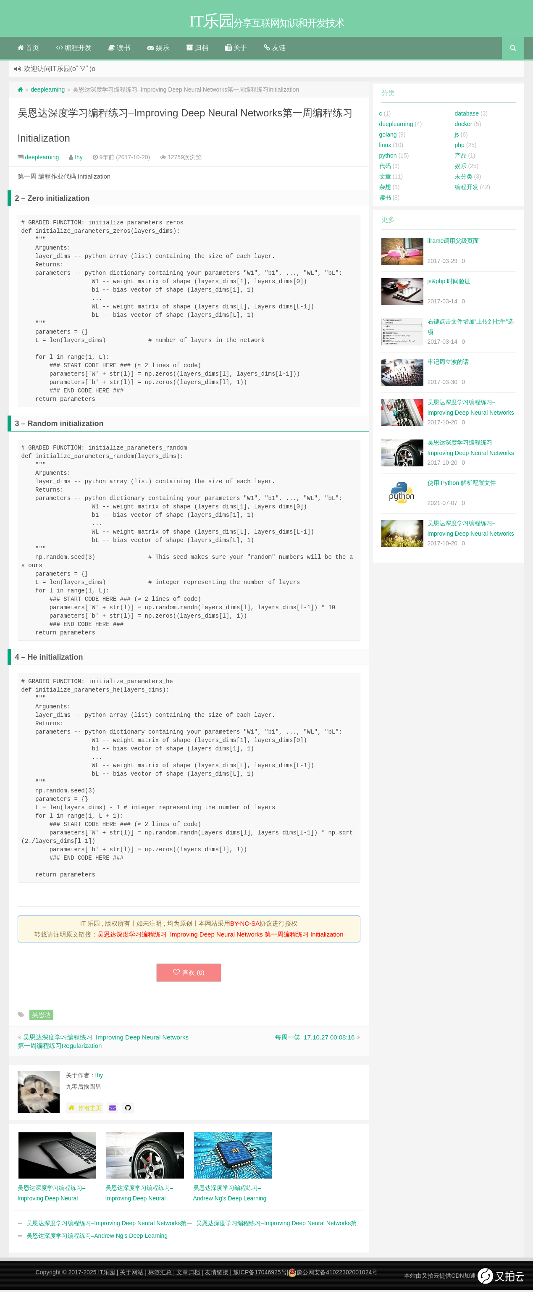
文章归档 (188, 1274)
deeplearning (48, 91)
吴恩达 (41, 1016)
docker (464, 126)
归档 (197, 49)
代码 (385, 168)
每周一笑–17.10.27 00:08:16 (314, 1039)
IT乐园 (106, 1274)
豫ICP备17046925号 (260, 1274)
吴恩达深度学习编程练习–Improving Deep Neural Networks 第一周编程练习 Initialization (220, 936)
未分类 (464, 178)
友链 (274, 49)
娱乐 (158, 49)
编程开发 (74, 49)
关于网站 (131, 1274)
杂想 (385, 189)
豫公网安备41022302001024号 (333, 1274)
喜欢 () (189, 974)
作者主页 (85, 1110)
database (467, 115)
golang (388, 136)
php (460, 147)
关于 (236, 49)
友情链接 (216, 1274)
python (388, 157)
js (457, 136)
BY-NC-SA (245, 925)
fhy (79, 159)
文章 (385, 178)
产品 (461, 157)
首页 (28, 49)
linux (385, 147)
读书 (119, 49)
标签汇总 (160, 1274)
